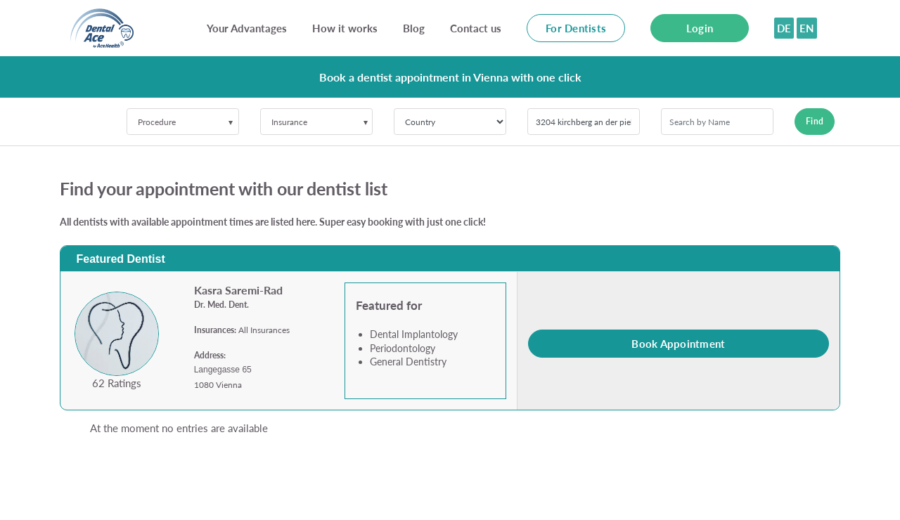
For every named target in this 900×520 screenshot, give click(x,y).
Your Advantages (247, 28)
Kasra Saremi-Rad (238, 290)
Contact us (475, 28)
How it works (345, 28)
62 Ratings (116, 383)
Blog (414, 28)
